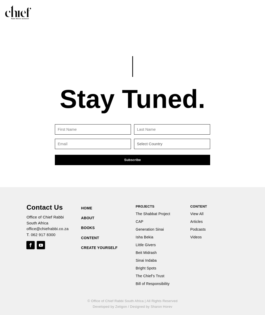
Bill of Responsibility (153, 284)
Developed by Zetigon (110, 307)
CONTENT (90, 238)
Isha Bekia (144, 237)
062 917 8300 (43, 234)
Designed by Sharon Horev (151, 307)
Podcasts (198, 229)
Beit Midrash (146, 253)
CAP (139, 222)
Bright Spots (146, 268)
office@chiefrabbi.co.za (47, 228)
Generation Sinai (150, 229)
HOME (86, 208)
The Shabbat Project (153, 214)
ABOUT (87, 218)
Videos (196, 237)
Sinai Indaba (146, 260)
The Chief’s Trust (150, 276)
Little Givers (146, 245)
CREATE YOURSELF (99, 248)
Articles (196, 222)
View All (196, 214)
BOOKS (88, 228)
